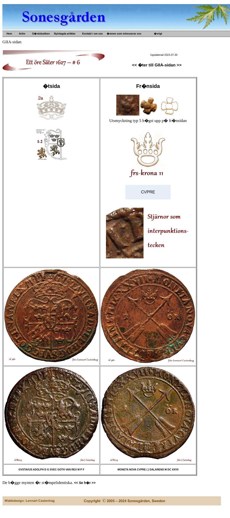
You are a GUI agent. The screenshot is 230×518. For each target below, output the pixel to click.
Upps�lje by (119, 41)
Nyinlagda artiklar (64, 33)
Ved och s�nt (119, 68)
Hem (8, 33)
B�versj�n (165, 45)
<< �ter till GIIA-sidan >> (157, 65)
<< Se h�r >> (85, 483)
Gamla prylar (119, 49)
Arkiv (21, 33)
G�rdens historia (169, 41)
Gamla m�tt (118, 45)
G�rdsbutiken (40, 33)
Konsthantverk (120, 64)
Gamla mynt (118, 52)
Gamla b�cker (120, 56)
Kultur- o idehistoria (123, 60)
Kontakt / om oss (92, 33)
